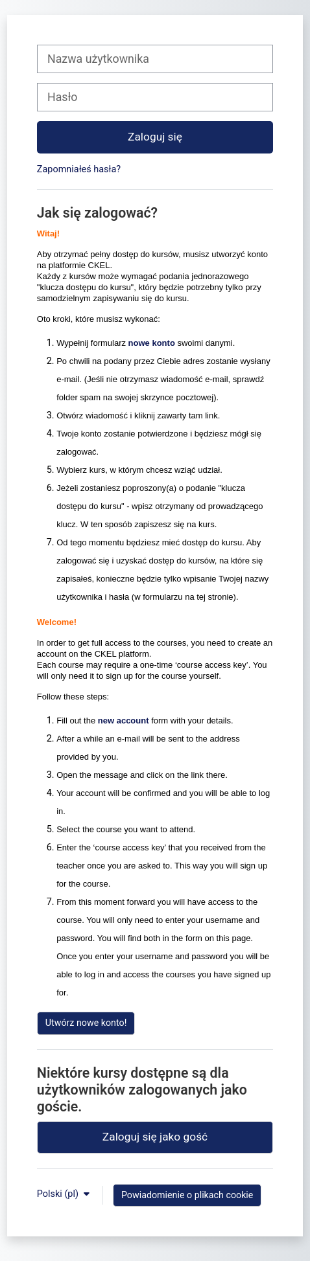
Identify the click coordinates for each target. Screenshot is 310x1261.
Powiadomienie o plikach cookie (187, 1195)
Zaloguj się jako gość (155, 1136)
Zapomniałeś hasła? (79, 169)
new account (123, 720)
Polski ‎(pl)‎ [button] (59, 1193)
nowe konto (151, 343)
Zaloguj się (155, 136)
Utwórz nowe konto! (86, 1022)
